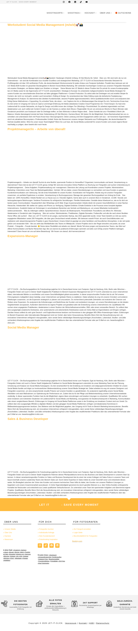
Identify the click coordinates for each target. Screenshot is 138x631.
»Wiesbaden (18, 558)
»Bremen (17, 552)
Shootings (74, 13)
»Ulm (17, 556)
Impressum (70, 623)
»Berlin (22, 552)
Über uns (105, 13)
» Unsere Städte (9, 529)
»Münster (11, 552)
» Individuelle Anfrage (46, 532)
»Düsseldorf (12, 554)
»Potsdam (25, 558)
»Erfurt (12, 558)
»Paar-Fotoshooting (43, 563)
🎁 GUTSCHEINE (123, 13)
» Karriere (7, 536)
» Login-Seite (77, 532)
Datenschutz (102, 623)
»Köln (20, 556)
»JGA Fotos (61, 561)
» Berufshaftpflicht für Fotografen (84, 536)
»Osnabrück (16, 550)
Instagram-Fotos (43, 559)
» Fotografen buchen (46, 529)
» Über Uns (7, 532)
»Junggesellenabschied (44, 557)
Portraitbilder (54, 561)
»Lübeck (5, 552)
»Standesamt (53, 555)
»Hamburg (23, 550)
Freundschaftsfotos (43, 561)
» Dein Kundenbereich (46, 536)
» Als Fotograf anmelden (81, 529)
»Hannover (27, 554)
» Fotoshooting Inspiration (48, 539)
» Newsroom (8, 539)
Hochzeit (90, 13)
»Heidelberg (6, 560)
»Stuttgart (12, 556)
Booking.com (77, 541)
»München (6, 556)
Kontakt (83, 623)
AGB (91, 623)
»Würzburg (6, 558)
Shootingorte (55, 13)
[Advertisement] (121, 554)
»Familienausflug (56, 557)
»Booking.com (20, 554)
